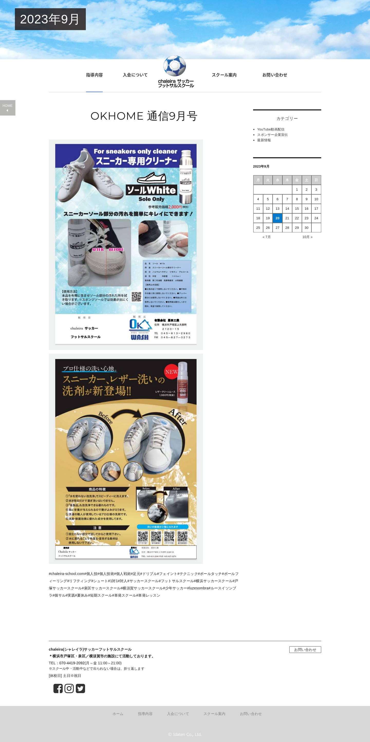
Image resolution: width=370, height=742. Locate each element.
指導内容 (94, 75)
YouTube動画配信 (270, 129)
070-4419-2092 (72, 663)
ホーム (118, 714)
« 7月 (267, 237)
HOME (8, 106)
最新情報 (264, 140)
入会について (135, 75)
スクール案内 (224, 75)
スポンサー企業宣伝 (272, 135)
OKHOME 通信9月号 (144, 115)
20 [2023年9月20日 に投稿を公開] (278, 218)
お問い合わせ (275, 75)
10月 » (307, 237)
